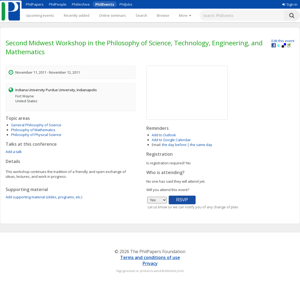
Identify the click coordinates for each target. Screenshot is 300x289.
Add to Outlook (164, 134)
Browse (163, 15)
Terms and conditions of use (150, 257)
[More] (185, 15)
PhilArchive (81, 4)
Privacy (150, 263)
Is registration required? (165, 163)
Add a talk (14, 151)
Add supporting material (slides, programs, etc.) (44, 197)
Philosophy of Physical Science (36, 134)
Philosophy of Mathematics (33, 129)
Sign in (289, 4)
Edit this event (282, 40)
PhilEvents (104, 4)
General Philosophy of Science (36, 125)
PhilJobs (125, 4)
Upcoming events (40, 15)
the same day (201, 144)
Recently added (76, 15)
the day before (174, 144)
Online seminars (112, 15)
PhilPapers (35, 4)
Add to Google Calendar (171, 139)
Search (141, 15)
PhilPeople (57, 4)
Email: (156, 144)
